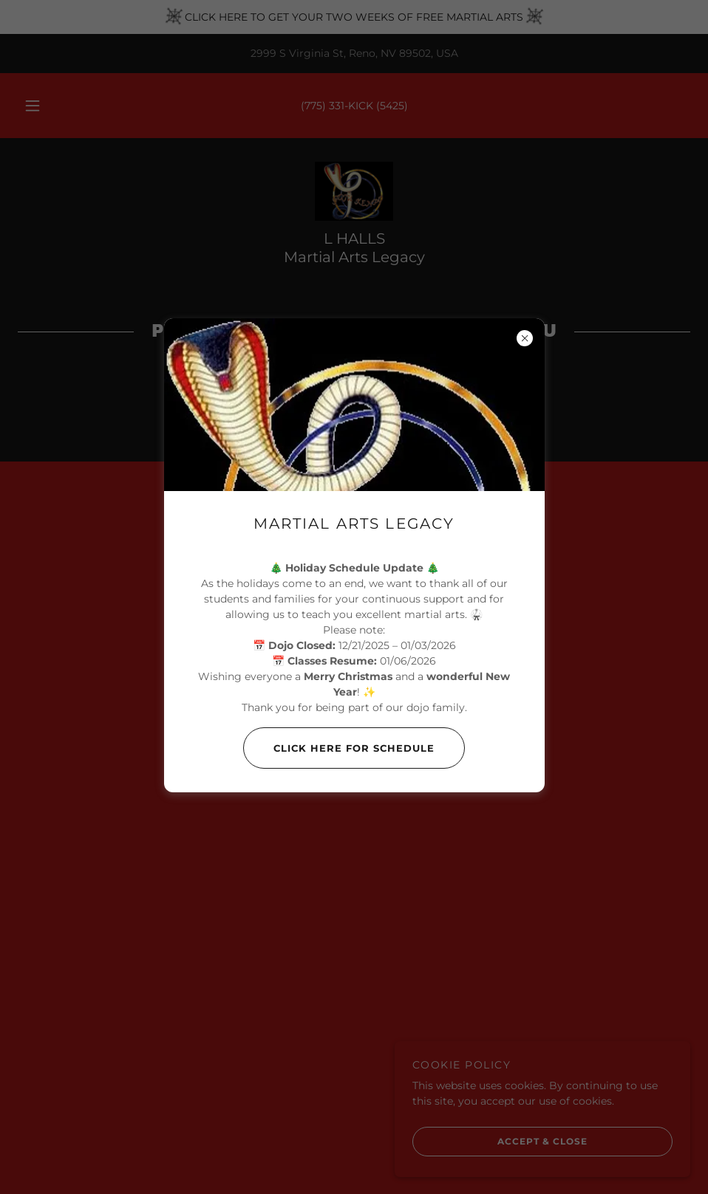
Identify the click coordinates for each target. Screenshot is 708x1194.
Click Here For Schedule (339, 748)
